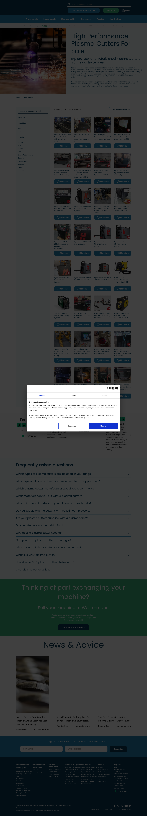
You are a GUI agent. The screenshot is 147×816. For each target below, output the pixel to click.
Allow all (103, 426)
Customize (73, 426)
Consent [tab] (42, 395)
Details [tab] (73, 395)
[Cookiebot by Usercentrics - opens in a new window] (109, 388)
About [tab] (104, 395)
